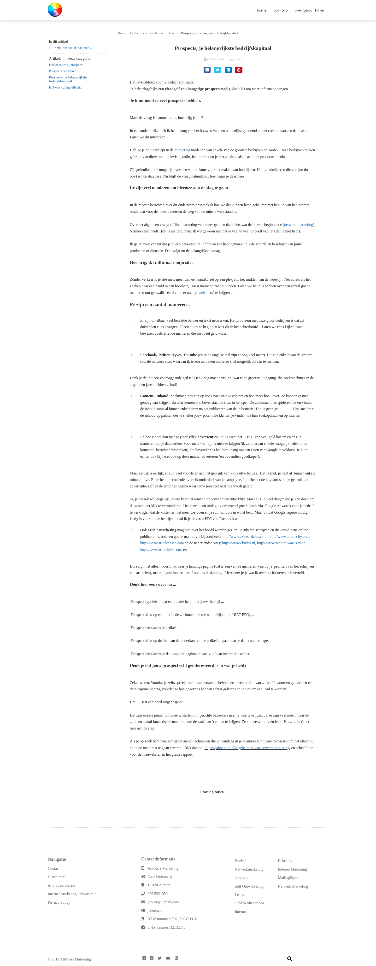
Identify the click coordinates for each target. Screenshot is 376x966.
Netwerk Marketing (293, 886)
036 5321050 (157, 894)
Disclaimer (56, 877)
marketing (182, 150)
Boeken (241, 861)
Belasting (285, 861)
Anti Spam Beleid (61, 885)
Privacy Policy (59, 902)
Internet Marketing (292, 869)
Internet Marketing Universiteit (72, 894)
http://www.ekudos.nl (238, 543)
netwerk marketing (298, 225)
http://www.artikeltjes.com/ (161, 550)
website (204, 292)
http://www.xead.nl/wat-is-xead (281, 543)
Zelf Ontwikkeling (249, 886)
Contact (54, 868)
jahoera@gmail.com (163, 902)
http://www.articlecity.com (288, 536)
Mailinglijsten (289, 878)
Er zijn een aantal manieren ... (73, 48)
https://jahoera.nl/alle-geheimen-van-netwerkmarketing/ (247, 748)
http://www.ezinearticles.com (244, 536)
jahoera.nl (155, 910)
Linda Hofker (217, 59)
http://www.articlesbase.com (162, 543)
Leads (238, 59)
